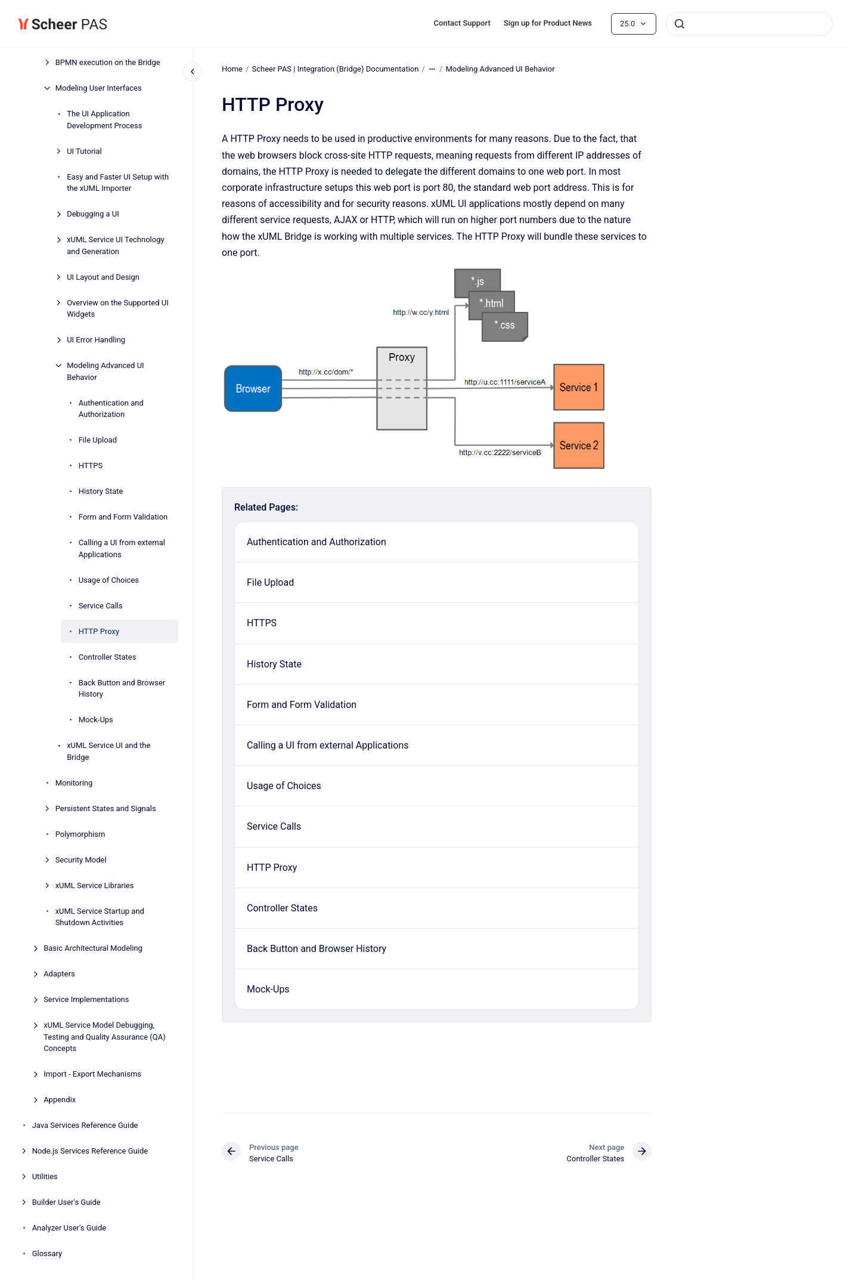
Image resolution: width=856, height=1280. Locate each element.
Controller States (108, 657)
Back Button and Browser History (122, 688)
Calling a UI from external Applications (122, 548)
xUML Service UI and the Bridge (108, 751)
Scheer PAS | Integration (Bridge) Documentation (335, 68)
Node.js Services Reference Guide (90, 1150)
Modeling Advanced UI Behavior (105, 371)
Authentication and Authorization (111, 408)
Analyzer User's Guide (69, 1227)
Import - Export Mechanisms (92, 1073)
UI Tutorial (84, 151)
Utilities (45, 1176)
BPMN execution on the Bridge (107, 62)
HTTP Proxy (99, 631)
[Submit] (679, 23)
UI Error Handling (96, 339)
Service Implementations (86, 999)
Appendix (60, 1099)
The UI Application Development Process (104, 119)
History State (101, 491)
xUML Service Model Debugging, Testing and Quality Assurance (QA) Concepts (105, 1037)
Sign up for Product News (548, 22)
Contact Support (462, 22)
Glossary (47, 1253)
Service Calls (101, 605)
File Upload (98, 439)
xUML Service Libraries (94, 885)
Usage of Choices (109, 580)
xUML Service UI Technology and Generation (116, 245)
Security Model (81, 859)
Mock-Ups (96, 719)
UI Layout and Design (103, 277)
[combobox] (749, 24)
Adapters (59, 973)
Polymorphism (80, 834)
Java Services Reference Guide (85, 1125)
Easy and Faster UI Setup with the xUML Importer (118, 182)
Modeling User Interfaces (98, 88)
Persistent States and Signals (105, 808)
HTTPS (91, 465)
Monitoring (74, 782)
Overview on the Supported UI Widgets (118, 308)
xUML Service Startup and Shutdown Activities (99, 917)
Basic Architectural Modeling (93, 948)
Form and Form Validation (123, 516)
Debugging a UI (93, 213)
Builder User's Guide (66, 1202)
